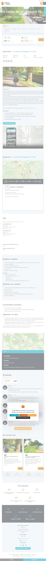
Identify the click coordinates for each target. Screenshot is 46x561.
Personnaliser (32, 415)
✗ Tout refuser (23, 415)
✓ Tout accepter (14, 415)
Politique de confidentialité (23, 417)
